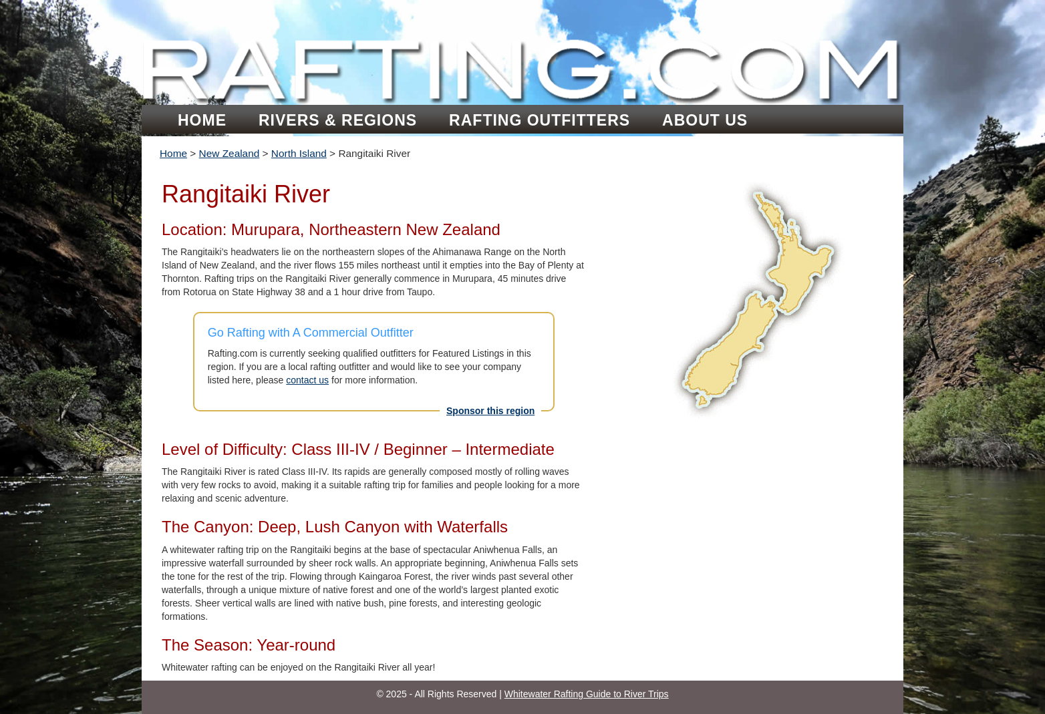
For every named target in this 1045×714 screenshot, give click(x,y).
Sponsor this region (490, 410)
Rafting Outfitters (539, 120)
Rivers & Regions (338, 120)
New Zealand (229, 153)
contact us (307, 380)
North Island (299, 153)
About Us (705, 120)
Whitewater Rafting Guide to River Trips (586, 694)
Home (202, 120)
